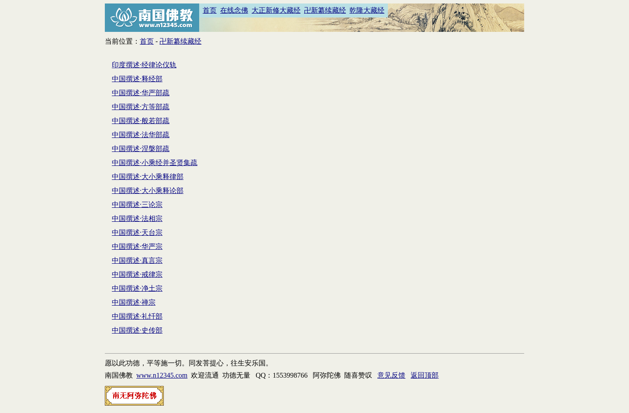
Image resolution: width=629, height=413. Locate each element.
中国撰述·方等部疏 (140, 106)
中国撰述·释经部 (137, 79)
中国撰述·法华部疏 (140, 134)
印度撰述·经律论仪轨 (144, 65)
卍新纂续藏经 (325, 10)
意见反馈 (391, 375)
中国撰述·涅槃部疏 (140, 148)
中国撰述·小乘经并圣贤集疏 (154, 162)
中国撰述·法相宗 (137, 218)
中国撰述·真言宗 (137, 260)
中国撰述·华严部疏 (140, 92)
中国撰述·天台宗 (137, 232)
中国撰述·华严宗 (137, 246)
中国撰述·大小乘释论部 (147, 190)
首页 (210, 10)
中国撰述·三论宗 (137, 204)
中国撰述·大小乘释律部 (147, 176)
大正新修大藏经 (276, 10)
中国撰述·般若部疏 (140, 120)
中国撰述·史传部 (137, 330)
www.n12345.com (161, 375)
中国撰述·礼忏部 (137, 316)
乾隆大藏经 (366, 10)
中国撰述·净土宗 (137, 288)
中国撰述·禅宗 (134, 302)
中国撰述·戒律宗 (137, 274)
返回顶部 (425, 375)
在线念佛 (234, 10)
